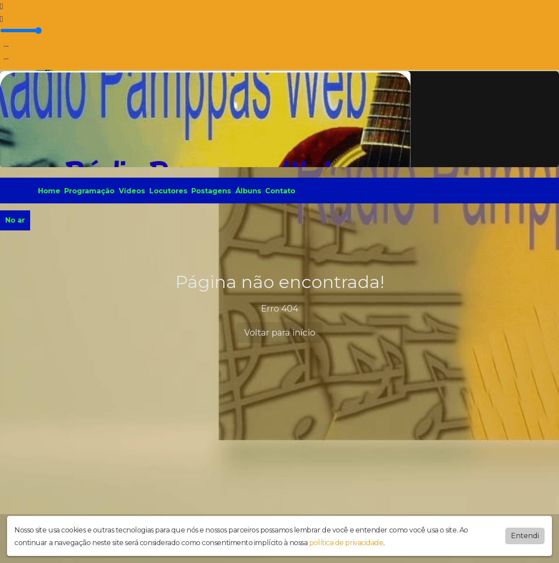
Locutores (168, 191)
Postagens (211, 191)
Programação (89, 191)
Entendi (525, 536)
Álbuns (248, 191)
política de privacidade (346, 543)
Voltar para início (279, 332)
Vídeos (132, 191)
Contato (280, 191)
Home (49, 191)
